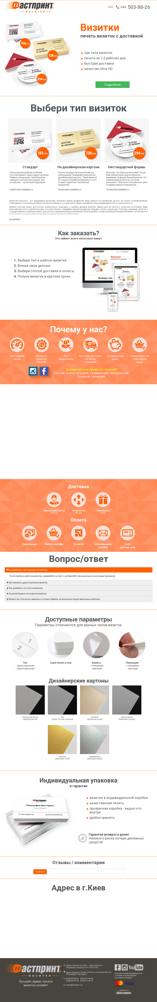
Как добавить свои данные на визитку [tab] (27, 570)
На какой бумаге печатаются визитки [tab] (26, 593)
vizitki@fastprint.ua (74, 985)
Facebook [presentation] (40, 872)
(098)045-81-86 (72, 981)
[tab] (40, 871)
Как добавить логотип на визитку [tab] (24, 588)
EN (112, 7)
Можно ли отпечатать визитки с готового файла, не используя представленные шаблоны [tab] (53, 599)
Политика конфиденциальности (129, 973)
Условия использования (125, 975)
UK (109, 7)
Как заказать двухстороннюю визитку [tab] (26, 582)
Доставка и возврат (123, 978)
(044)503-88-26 (72, 979)
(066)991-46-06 (86, 979)
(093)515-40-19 (86, 981)
